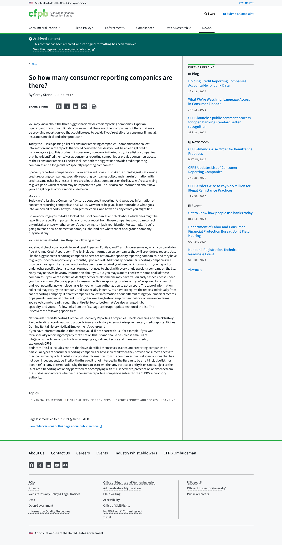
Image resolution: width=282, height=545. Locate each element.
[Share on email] (84, 106)
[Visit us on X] (40, 464)
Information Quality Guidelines (49, 511)
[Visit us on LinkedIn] (48, 464)
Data (32, 500)
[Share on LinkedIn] (75, 106)
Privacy (34, 488)
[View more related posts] (195, 269)
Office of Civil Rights (116, 505)
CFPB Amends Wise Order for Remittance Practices (220, 151)
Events (102, 453)
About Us (36, 453)
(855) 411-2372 (246, 3)
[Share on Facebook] (59, 106)
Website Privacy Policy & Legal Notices (54, 494)
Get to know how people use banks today (220, 213)
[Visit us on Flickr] (65, 464)
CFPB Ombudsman (180, 453)
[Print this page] (94, 106)
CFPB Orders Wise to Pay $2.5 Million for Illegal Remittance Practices (219, 188)
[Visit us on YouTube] (57, 464)
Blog (34, 64)
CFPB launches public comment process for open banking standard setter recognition (219, 122)
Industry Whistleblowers (136, 453)
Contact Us (60, 453)
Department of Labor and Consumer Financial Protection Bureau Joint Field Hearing (219, 231)
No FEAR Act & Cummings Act (122, 511)
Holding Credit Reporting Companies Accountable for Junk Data (217, 83)
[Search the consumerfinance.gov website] (210, 14)
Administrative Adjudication (122, 488)
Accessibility (111, 500)
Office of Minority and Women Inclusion (129, 482)
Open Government (41, 505)
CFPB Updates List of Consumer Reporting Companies (212, 170)
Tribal (107, 517)
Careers (83, 453)
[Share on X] (67, 106)
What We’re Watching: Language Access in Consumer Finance (219, 102)
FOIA (32, 482)
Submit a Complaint (238, 14)
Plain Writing (112, 494)
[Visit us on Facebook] (31, 464)
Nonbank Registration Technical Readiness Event (213, 252)
